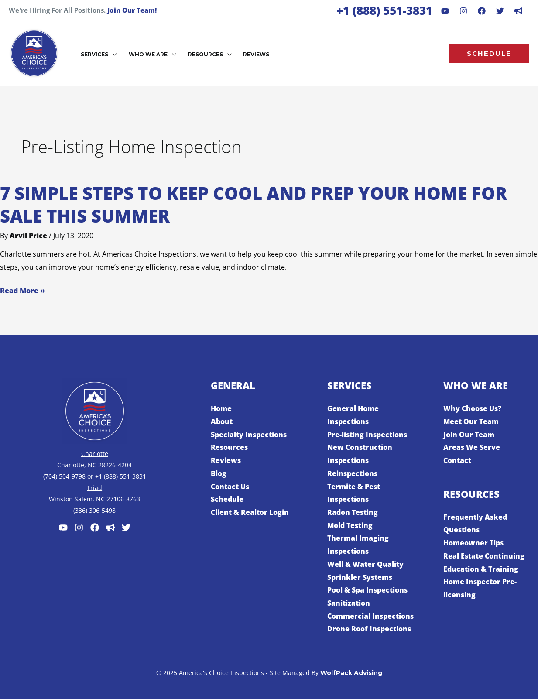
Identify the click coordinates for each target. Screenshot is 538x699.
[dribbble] (518, 11)
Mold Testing (350, 525)
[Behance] (500, 11)
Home (221, 408)
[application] (112, 54)
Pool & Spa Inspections (367, 590)
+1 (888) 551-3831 (384, 10)
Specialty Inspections (249, 434)
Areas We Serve (471, 447)
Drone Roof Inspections (369, 629)
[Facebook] (482, 11)
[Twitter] (126, 527)
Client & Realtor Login (250, 512)
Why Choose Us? (472, 408)
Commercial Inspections (370, 616)
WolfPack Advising (351, 673)
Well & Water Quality (365, 564)
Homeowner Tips (473, 543)
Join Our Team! (132, 10)
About (222, 421)
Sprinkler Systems (359, 577)
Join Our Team (468, 434)
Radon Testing (352, 512)
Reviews (226, 460)
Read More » (22, 291)
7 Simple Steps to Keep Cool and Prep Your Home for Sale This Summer (253, 204)
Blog (218, 473)
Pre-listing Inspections (367, 434)
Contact (457, 460)
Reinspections (352, 473)
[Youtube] (445, 11)
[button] (489, 53)
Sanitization (348, 603)
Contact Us (230, 486)
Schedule (227, 499)
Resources (229, 447)
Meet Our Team (471, 421)
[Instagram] (463, 11)
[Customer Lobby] (110, 527)
